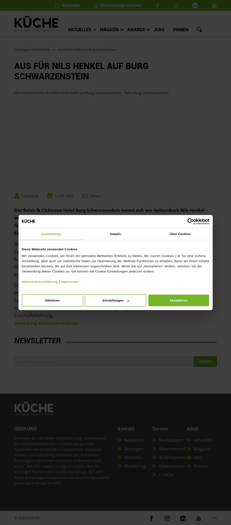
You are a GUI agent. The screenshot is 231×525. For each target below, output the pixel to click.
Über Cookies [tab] (180, 234)
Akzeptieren (178, 300)
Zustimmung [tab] (51, 234)
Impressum (70, 281)
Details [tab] (115, 234)
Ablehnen (52, 300)
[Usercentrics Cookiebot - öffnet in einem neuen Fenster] (190, 221)
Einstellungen (115, 300)
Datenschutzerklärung (40, 281)
